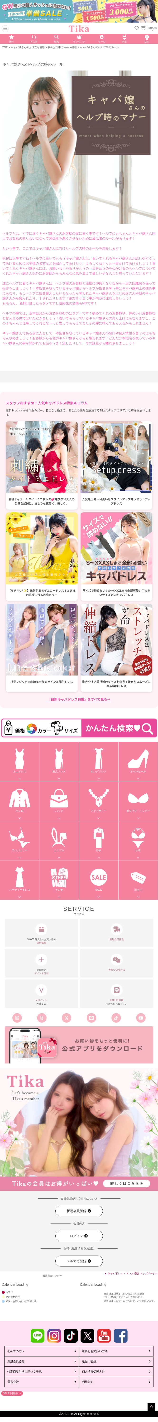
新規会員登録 (79, 1211)
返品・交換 (89, 1361)
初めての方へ (15, 1351)
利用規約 (87, 1382)
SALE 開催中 (10, 1393)
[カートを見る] (142, 27)
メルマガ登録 (79, 1261)
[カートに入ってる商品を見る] (143, 28)
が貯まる (41, 994)
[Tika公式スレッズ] (41, 1018)
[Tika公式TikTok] (116, 1018)
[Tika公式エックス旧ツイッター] (66, 1018)
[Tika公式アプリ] (79, 1044)
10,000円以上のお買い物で (41, 934)
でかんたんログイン (116, 994)
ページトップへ (151, 1407)
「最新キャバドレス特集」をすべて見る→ (79, 699)
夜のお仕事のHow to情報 (62, 47)
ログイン (79, 1235)
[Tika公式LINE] (91, 1018)
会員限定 (41, 964)
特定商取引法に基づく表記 (24, 1371)
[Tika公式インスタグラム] (17, 1018)
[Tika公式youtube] (141, 1018)
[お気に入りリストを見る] (136, 28)
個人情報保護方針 (93, 1371)
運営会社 (13, 1382)
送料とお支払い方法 (95, 1351)
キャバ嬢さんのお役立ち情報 (28, 47)
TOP (5, 47)
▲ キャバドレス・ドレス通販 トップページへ (131, 1273)
